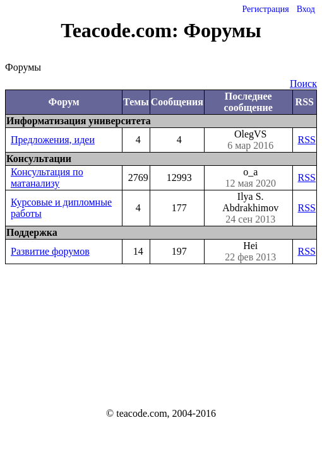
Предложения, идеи (53, 139)
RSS (307, 139)
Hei (251, 251)
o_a (251, 177)
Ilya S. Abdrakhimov (251, 208)
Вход (306, 9)
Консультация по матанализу (47, 177)
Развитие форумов (50, 251)
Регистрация (265, 9)
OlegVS (251, 140)
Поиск (303, 83)
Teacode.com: (122, 30)
